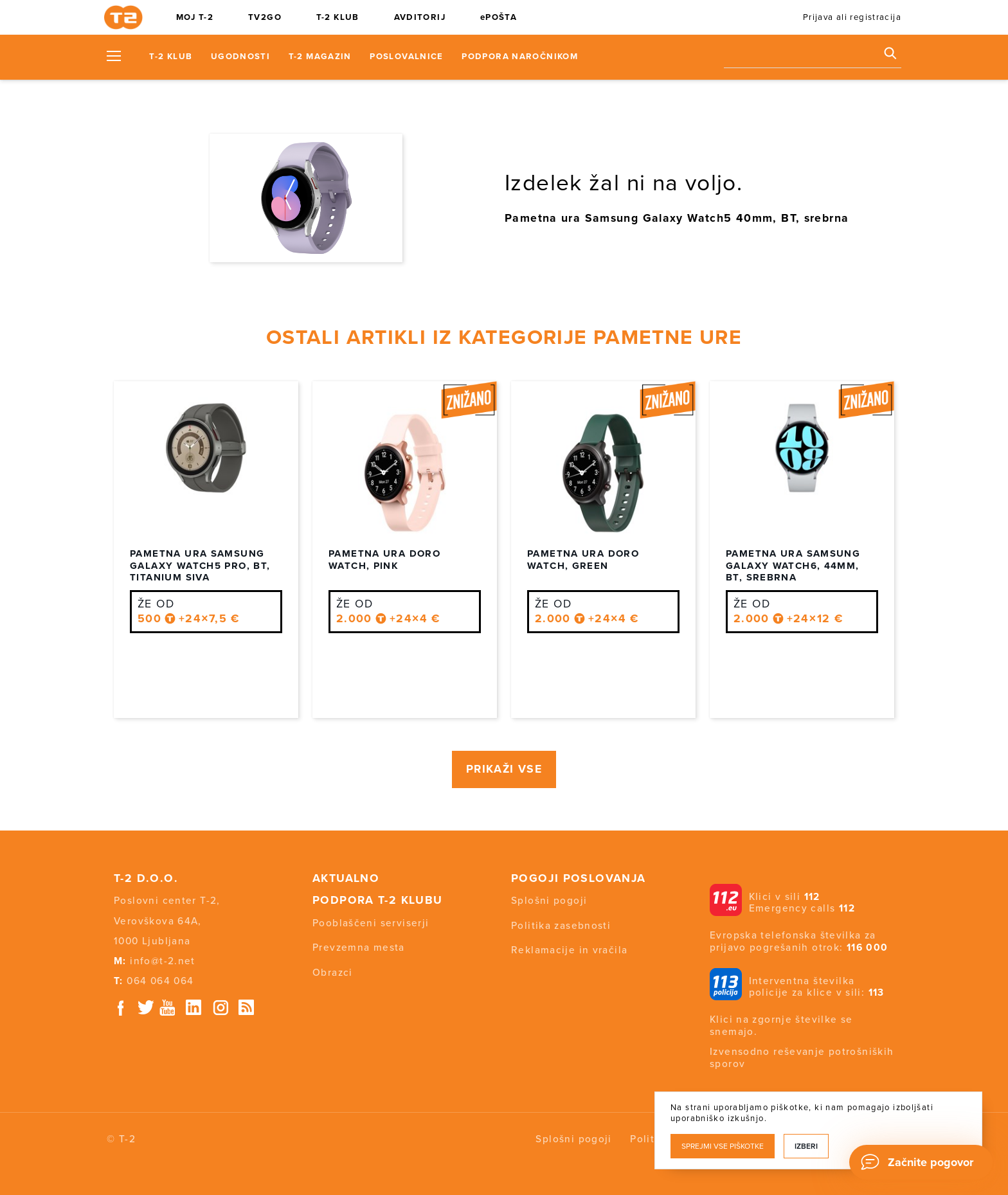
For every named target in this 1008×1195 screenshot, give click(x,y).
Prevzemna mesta (358, 947)
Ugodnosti (240, 56)
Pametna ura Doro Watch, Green (583, 559)
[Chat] (921, 1162)
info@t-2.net (162, 961)
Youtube (167, 1008)
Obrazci (332, 972)
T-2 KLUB (337, 17)
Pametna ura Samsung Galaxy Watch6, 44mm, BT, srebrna (793, 566)
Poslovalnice (407, 56)
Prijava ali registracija (852, 17)
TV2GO (265, 17)
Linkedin (194, 1008)
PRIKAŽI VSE (504, 769)
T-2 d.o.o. (146, 878)
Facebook (121, 1008)
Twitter (146, 1008)
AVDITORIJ (420, 17)
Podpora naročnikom (520, 56)
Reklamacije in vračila (569, 950)
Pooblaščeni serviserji (370, 923)
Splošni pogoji (549, 900)
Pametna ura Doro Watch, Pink (384, 559)
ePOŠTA (498, 17)
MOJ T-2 (195, 17)
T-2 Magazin (320, 56)
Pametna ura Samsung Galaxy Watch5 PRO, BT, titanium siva (200, 566)
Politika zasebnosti (561, 925)
